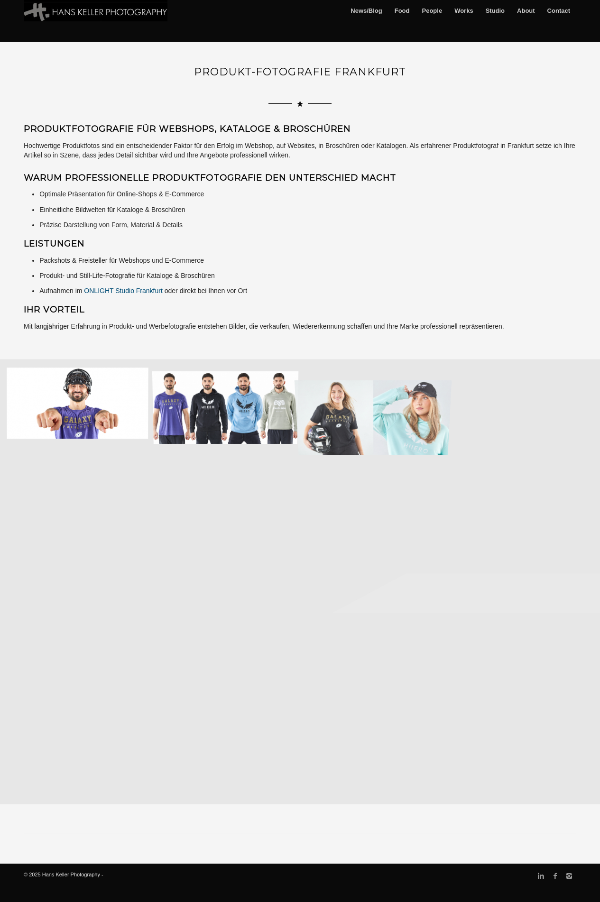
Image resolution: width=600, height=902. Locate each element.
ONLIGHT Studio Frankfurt (123, 291)
